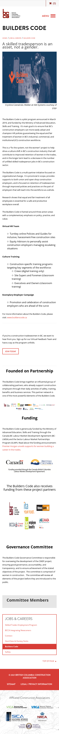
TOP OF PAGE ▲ (49, 661)
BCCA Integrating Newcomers (18, 630)
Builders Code (29, 38)
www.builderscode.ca (17, 317)
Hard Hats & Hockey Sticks (16, 641)
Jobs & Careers (15, 38)
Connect (8, 635)
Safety (8, 652)
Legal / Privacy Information (36, 684)
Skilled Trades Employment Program (21, 625)
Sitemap (11, 684)
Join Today (10, 351)
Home (4, 38)
